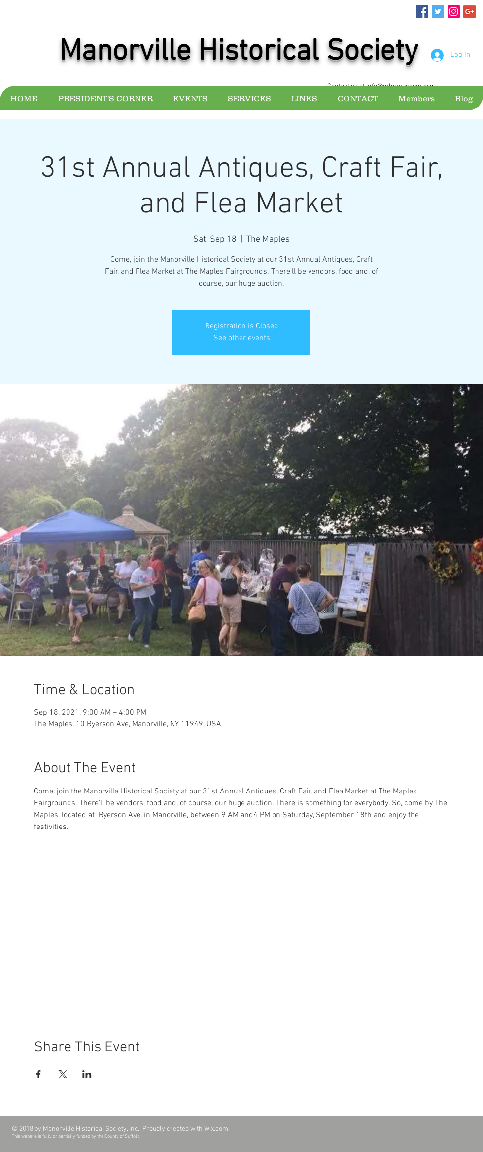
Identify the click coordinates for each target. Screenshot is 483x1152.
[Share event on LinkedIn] (87, 1074)
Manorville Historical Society (238, 52)
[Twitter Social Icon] (438, 11)
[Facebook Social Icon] (422, 11)
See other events (241, 338)
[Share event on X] (63, 1074)
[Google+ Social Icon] (469, 11)
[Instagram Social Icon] (454, 11)
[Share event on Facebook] (38, 1074)
